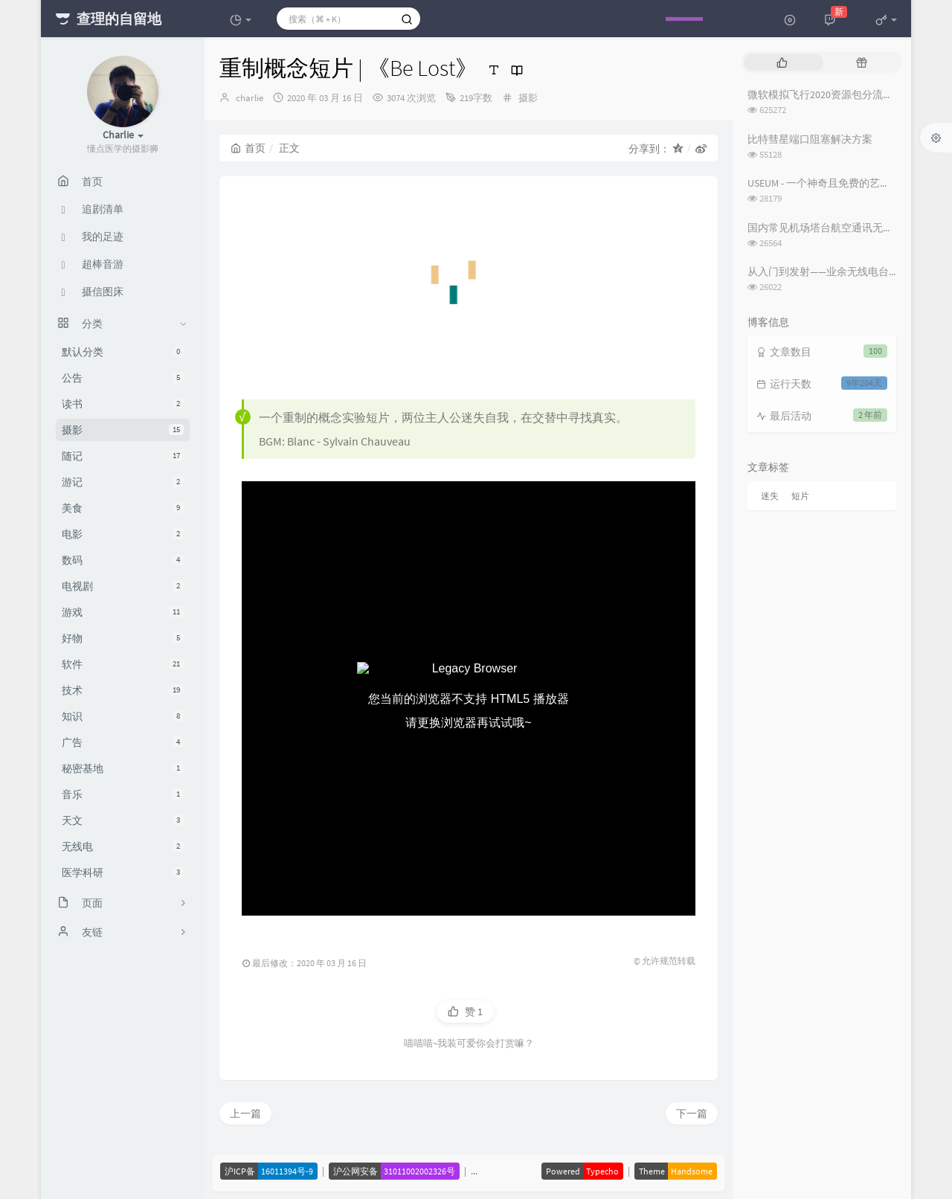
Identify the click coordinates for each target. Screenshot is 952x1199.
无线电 (123, 846)
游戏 (123, 612)
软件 (123, 664)
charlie (249, 97)
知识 (123, 716)
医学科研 (123, 872)
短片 (800, 495)
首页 (248, 148)
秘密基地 (123, 768)
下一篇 (691, 1113)
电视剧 (123, 586)
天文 (123, 820)
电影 (123, 534)
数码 (123, 560)
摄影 (123, 430)
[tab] (782, 62)
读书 (123, 404)
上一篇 (245, 1113)
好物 (123, 638)
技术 (123, 690)
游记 (123, 482)
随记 (123, 456)
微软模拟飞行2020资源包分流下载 (825, 94)
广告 (123, 742)
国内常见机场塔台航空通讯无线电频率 (835, 227)
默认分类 (123, 352)
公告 (123, 378)
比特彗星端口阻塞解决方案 (809, 139)
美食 (123, 508)
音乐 (123, 794)
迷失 (770, 495)
